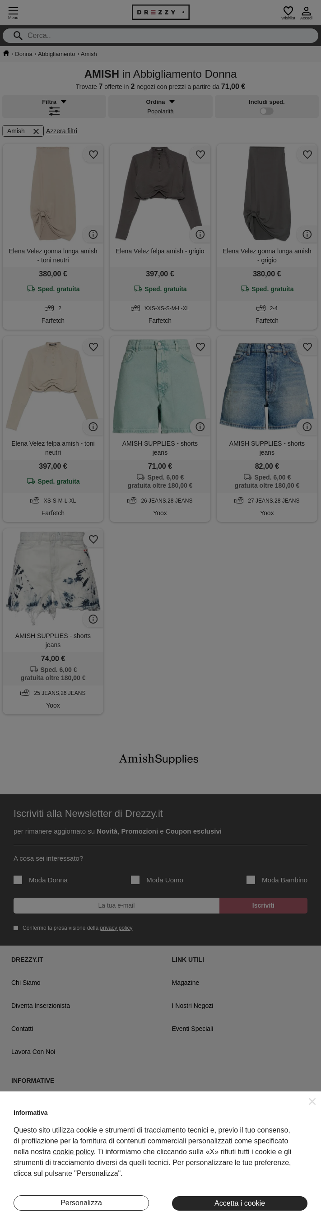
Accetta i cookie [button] (239, 1203)
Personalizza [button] (81, 1203)
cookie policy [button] (73, 1152)
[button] (312, 1101)
